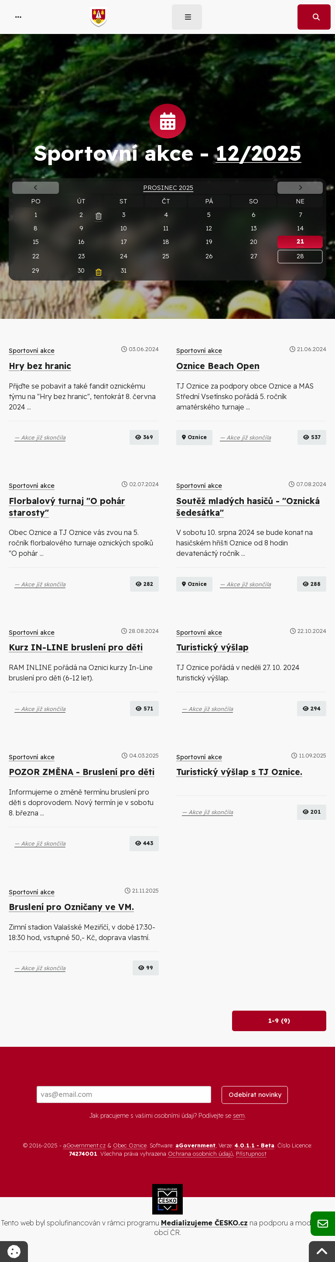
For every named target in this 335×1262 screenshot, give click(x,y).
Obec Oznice (130, 1145)
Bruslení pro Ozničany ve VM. (71, 907)
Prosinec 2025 (168, 188)
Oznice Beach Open (218, 366)
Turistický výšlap (212, 647)
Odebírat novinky (255, 1095)
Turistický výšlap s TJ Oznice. (239, 772)
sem (239, 1116)
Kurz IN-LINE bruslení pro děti (76, 647)
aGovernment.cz (84, 1145)
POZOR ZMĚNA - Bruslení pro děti (81, 772)
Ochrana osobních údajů (200, 1153)
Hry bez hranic (40, 366)
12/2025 (258, 153)
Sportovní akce (32, 351)
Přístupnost (251, 1153)
